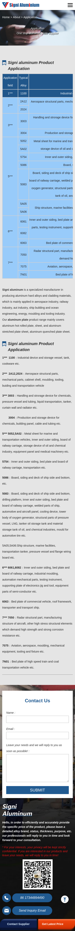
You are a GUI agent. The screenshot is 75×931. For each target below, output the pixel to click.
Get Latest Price (52, 924)
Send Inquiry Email (32, 910)
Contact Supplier (18, 924)
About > (18, 17)
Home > (7, 17)
